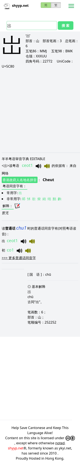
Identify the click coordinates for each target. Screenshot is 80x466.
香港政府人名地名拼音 (20, 180)
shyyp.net (15, 448)
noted (60, 443)
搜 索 (65, 25)
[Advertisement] (40, 110)
